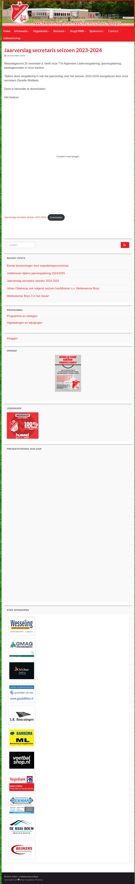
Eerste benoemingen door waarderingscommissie (38, 265)
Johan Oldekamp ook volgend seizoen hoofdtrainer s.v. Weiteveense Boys (53, 288)
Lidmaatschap (11, 38)
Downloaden (56, 217)
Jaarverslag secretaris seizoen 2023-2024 (25, 217)
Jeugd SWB (78, 31)
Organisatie (41, 31)
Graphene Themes (34, 879)
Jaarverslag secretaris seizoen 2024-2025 (33, 280)
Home (7, 31)
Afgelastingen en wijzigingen (24, 322)
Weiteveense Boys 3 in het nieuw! (28, 295)
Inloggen (12, 338)
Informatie (21, 31)
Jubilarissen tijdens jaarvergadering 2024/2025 (36, 273)
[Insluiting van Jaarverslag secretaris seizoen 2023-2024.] (68, 156)
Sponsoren (97, 31)
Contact (113, 31)
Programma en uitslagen (22, 316)
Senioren (59, 31)
